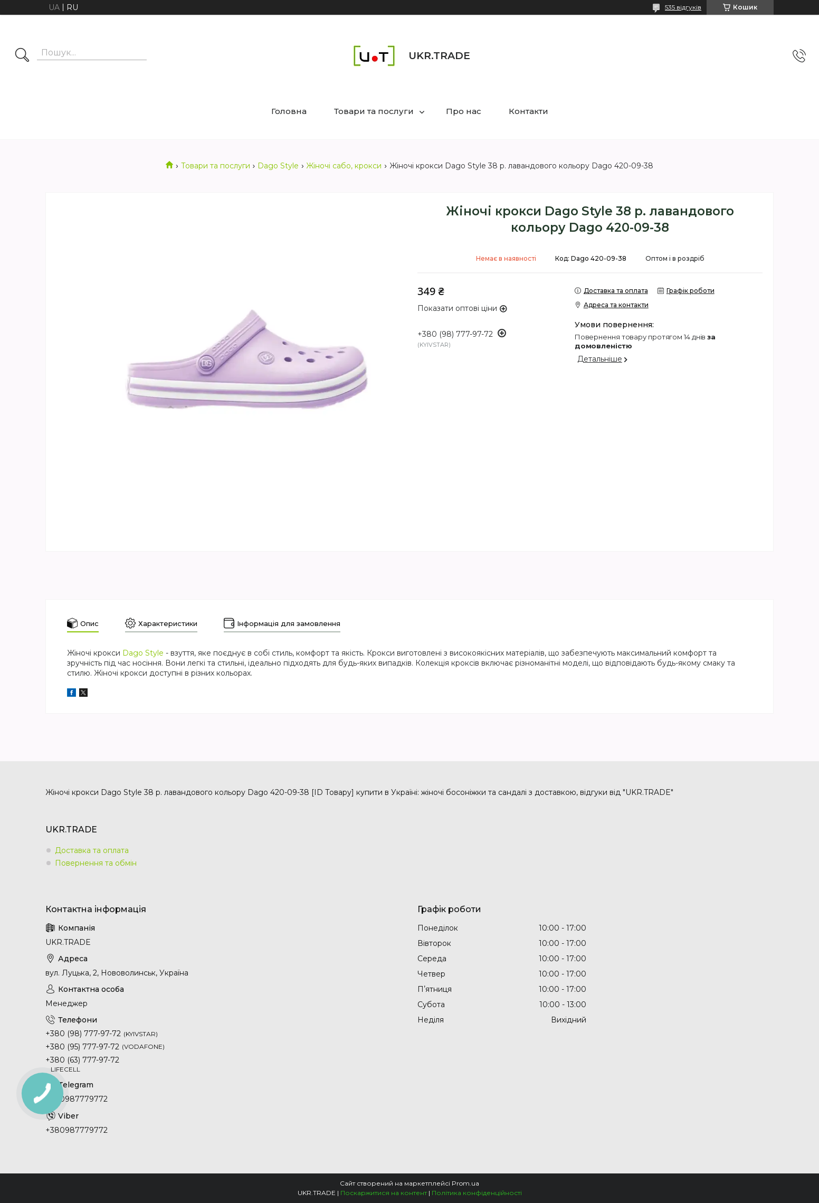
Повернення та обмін (96, 863)
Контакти (528, 111)
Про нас (463, 111)
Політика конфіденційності (477, 1193)
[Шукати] (22, 56)
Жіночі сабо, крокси (344, 165)
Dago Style (278, 165)
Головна (289, 111)
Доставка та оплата (92, 850)
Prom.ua (465, 1183)
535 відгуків (683, 7)
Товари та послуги (374, 111)
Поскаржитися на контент (383, 1193)
